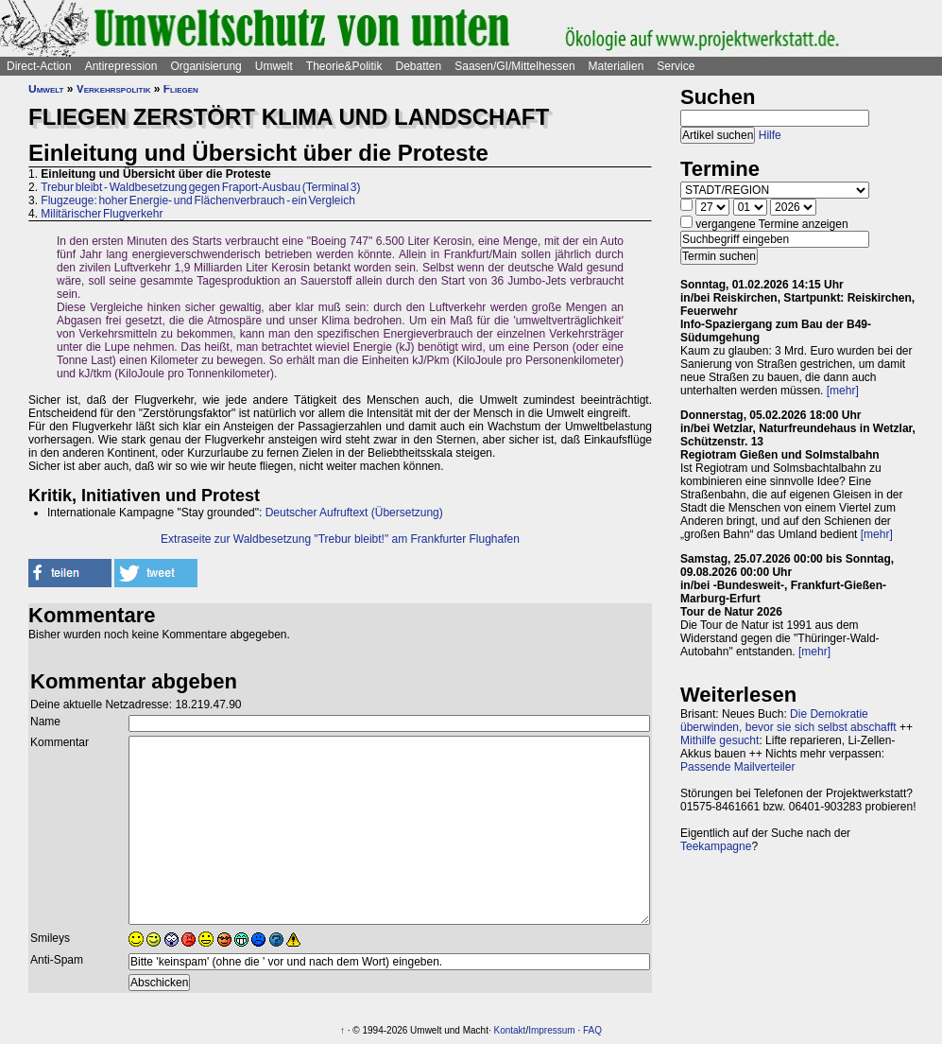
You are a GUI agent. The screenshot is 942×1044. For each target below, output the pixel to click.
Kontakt (509, 1030)
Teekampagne (715, 846)
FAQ (592, 1030)
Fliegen (180, 89)
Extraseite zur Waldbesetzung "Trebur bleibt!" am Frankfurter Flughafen (340, 539)
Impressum (551, 1030)
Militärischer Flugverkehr (102, 213)
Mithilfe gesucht (719, 740)
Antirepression (121, 66)
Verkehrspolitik (114, 89)
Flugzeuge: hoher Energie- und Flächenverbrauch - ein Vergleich (198, 200)
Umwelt (274, 66)
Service (675, 66)
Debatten (419, 66)
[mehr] (843, 390)
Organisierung (205, 66)
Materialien (616, 66)
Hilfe (770, 135)
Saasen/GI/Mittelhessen (514, 66)
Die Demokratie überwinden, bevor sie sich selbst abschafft (788, 720)
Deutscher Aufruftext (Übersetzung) (354, 512)
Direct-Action (39, 66)
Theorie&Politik (344, 66)
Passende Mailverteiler (737, 767)
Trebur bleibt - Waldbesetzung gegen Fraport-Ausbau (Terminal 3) (200, 187)
